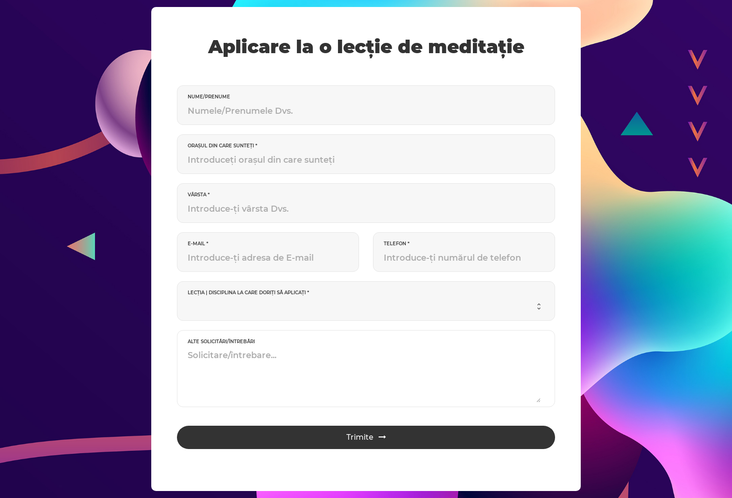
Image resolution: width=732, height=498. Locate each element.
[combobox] (364, 306)
